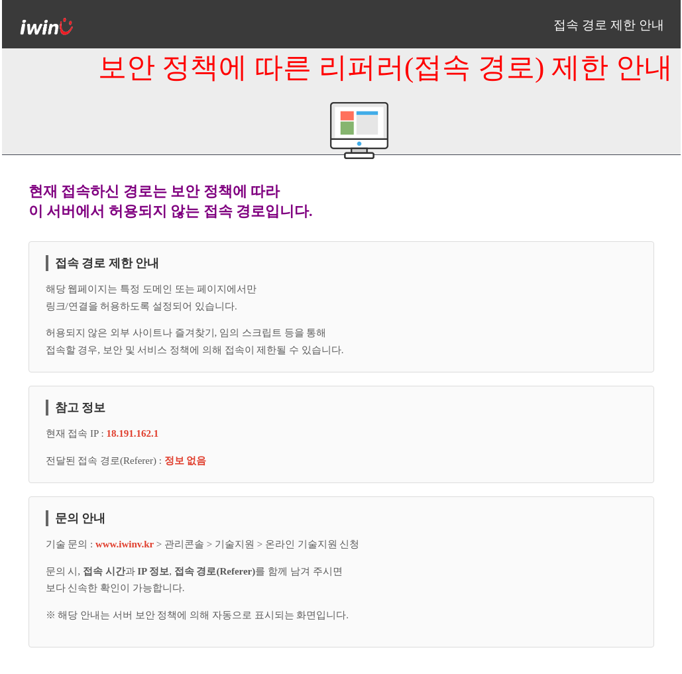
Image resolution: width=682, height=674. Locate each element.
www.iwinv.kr (125, 544)
